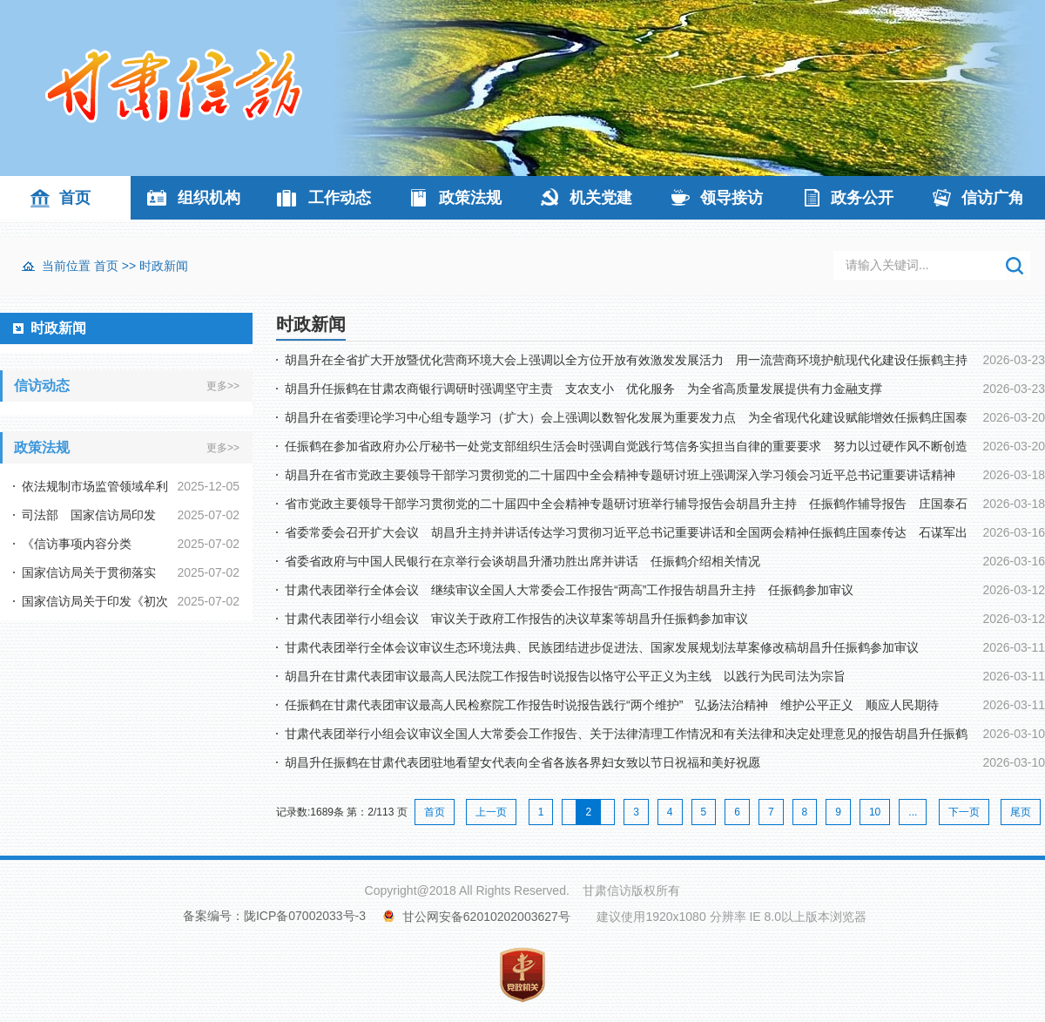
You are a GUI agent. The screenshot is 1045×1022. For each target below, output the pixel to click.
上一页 (491, 812)
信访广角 (992, 197)
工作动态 (339, 197)
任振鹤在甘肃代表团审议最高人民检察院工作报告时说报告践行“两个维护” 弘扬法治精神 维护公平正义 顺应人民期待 (612, 705)
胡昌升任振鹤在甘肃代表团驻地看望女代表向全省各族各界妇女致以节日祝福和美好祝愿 (522, 762)
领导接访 (731, 197)
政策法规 (470, 197)
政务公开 (862, 197)
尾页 (1020, 812)
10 (874, 812)
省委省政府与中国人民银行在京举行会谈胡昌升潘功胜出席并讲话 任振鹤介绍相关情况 (522, 561)
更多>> (222, 386)
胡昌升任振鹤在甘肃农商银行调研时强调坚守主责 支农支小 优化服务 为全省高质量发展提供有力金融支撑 (583, 389)
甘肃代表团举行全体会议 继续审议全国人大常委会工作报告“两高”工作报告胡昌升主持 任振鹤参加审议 (569, 590)
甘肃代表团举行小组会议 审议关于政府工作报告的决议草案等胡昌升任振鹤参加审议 (516, 619)
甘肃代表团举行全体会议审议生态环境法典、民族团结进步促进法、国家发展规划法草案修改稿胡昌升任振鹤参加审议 (602, 647)
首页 (75, 197)
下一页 (964, 812)
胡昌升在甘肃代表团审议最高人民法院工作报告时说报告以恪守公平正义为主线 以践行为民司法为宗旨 (565, 676)
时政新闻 (163, 266)
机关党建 (601, 197)
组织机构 (209, 197)
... (912, 812)
